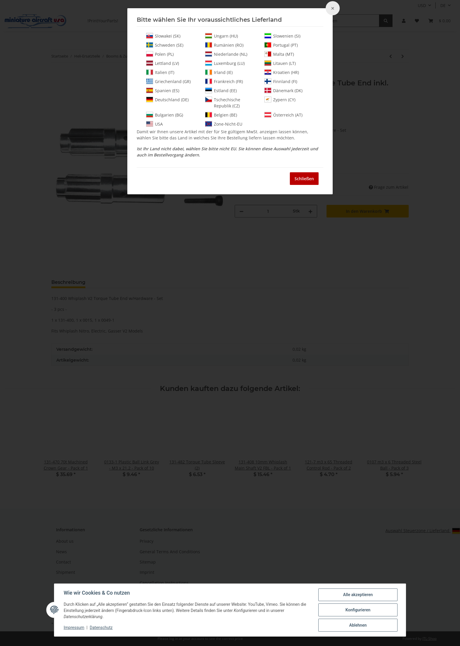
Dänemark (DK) (283, 90)
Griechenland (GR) (168, 81)
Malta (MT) (279, 54)
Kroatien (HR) (281, 72)
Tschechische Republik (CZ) (222, 103)
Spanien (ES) (162, 90)
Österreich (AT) (283, 115)
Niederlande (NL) (226, 54)
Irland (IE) (219, 72)
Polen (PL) (160, 54)
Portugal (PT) (281, 45)
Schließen (304, 178)
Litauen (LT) (280, 63)
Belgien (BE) (221, 115)
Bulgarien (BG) (164, 115)
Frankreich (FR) (224, 81)
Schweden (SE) (164, 45)
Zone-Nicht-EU (223, 124)
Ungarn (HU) (221, 36)
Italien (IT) (160, 72)
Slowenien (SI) (282, 36)
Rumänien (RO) (224, 45)
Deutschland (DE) (167, 99)
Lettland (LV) (162, 63)
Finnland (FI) (280, 81)
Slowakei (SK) (163, 36)
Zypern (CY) (279, 99)
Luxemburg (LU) (225, 63)
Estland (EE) (221, 90)
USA (154, 124)
